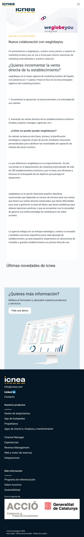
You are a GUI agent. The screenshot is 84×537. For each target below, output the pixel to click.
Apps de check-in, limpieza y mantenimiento (28, 428)
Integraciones (12, 457)
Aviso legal (11, 534)
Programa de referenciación (19, 479)
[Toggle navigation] (78, 4)
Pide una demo (20, 310)
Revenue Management (16, 447)
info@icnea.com (13, 386)
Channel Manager (14, 437)
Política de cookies (40, 534)
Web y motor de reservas (18, 452)
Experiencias (11, 442)
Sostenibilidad (12, 489)
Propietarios (11, 423)
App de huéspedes (14, 418)
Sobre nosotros (12, 484)
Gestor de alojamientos (17, 413)
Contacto (9, 396)
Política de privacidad (24, 534)
